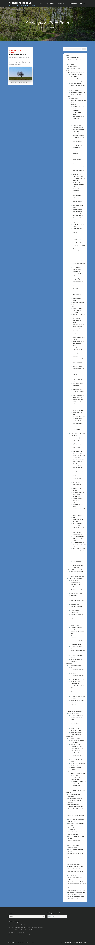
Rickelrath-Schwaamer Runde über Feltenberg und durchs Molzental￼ (78, 135)
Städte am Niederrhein (74, 629)
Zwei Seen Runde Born (78, 420)
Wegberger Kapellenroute (77, 571)
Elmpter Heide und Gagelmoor (78, 85)
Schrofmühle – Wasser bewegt (78, 586)
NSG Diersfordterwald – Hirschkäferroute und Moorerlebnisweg (78, 538)
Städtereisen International (74, 771)
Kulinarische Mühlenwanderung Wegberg (77, 112)
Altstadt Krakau (76, 785)
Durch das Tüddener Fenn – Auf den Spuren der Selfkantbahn (79, 254)
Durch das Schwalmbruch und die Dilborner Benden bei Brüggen (79, 391)
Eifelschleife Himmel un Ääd (18, 54)
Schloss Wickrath (77, 559)
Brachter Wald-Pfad (78, 377)
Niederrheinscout (20, 2)
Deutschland (61, 3)
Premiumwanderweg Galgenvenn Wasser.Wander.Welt (78, 385)
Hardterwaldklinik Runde (79, 548)
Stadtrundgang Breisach (77, 715)
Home (41, 3)
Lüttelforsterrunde (77, 267)
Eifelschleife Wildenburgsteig (78, 694)
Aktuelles (83, 3)
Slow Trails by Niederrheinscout (76, 72)
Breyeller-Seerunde (77, 366)
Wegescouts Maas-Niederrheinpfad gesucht (19, 934)
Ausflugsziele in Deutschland (75, 711)
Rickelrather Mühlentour (78, 302)
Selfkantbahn (74, 595)
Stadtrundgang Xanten (76, 646)
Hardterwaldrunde (77, 523)
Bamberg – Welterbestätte (77, 726)
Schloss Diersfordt (75, 618)
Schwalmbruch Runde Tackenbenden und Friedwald (78, 310)
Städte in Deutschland (73, 713)
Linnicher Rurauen (77, 561)
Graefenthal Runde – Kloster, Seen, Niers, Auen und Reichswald (79, 455)
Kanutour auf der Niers (76, 627)
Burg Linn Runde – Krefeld (79, 508)
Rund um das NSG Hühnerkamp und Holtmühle (77, 320)
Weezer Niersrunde (77, 515)
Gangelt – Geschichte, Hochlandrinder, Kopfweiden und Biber (78, 240)
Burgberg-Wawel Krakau (79, 790)
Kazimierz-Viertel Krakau (79, 788)
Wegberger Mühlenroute (77, 574)
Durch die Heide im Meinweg (78, 88)
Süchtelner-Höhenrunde (78, 368)
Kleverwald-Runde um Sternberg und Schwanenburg (78, 494)
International (73, 3)
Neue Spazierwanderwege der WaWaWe (79, 519)
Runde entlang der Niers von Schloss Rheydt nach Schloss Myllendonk (79, 438)
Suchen (83, 48)
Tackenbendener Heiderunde (75, 866)
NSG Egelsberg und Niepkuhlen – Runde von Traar (78, 500)
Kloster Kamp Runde (78, 451)
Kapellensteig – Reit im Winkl (78, 679)
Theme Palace (83, 942)
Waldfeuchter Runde (78, 228)
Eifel (18, 50)
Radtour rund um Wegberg (77, 576)
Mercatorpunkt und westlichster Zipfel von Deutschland (76, 606)
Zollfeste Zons (74, 653)
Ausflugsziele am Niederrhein (75, 578)
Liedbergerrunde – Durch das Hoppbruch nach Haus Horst (79, 544)
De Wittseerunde (77, 403)
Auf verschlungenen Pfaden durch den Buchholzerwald (77, 484)
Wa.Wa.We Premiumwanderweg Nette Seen (78, 372)
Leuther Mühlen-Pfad (78, 410)
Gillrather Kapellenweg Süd (77, 81)
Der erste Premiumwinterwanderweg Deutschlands (77, 669)
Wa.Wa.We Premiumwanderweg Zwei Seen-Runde (79, 357)
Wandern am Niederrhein (74, 96)
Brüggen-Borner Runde (78, 341)
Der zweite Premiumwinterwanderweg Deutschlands (77, 675)
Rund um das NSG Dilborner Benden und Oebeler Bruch (78, 424)
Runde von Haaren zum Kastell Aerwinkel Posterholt (78, 151)
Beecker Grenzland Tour (78, 123)
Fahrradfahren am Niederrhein (75, 569)
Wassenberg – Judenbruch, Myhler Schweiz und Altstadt (78, 279)
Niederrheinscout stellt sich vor (76, 59)
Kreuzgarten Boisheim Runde (78, 78)
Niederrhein (50, 3)
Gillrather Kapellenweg (76, 90)
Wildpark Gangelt (75, 580)
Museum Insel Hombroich (77, 593)
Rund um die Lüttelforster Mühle (76, 808)
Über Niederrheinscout (73, 57)
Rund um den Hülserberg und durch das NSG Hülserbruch (79, 554)
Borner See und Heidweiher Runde (76, 890)
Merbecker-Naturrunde (76, 83)
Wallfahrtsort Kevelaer (76, 644)
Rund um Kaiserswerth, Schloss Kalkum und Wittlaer (78, 461)
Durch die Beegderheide (76, 752)
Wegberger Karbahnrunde (79, 222)
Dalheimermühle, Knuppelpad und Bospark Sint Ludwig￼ (79, 145)
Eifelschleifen (23, 50)
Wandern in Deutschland (74, 665)
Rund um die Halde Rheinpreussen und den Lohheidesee (78, 565)
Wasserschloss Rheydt (78, 550)
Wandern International (74, 738)
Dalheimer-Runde (77, 193)
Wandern (11, 52)
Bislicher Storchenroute (78, 530)
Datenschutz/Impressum (74, 68)
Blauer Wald (74, 598)
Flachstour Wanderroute (79, 120)
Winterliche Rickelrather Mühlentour (17, 924)
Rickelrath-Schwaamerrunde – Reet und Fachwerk (79, 289)
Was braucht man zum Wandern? (76, 62)
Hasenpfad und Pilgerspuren (75, 832)
